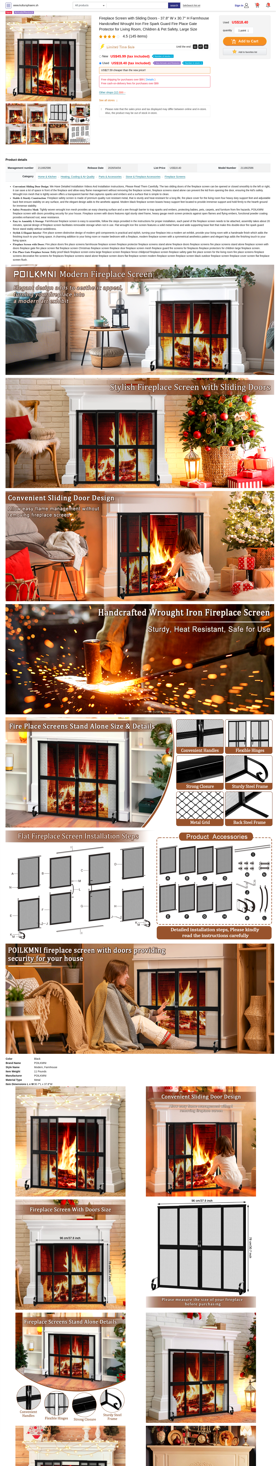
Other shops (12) (112, 92)
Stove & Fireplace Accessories (143, 176)
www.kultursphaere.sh (25, 5)
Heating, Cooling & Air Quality (78, 176)
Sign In (239, 5)
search (174, 5)
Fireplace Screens (175, 176)
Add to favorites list (245, 51)
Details (150, 79)
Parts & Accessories (110, 176)
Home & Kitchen (47, 176)
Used (152, 63)
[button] (268, 5)
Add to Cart (244, 41)
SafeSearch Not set (191, 5)
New (138, 56)
